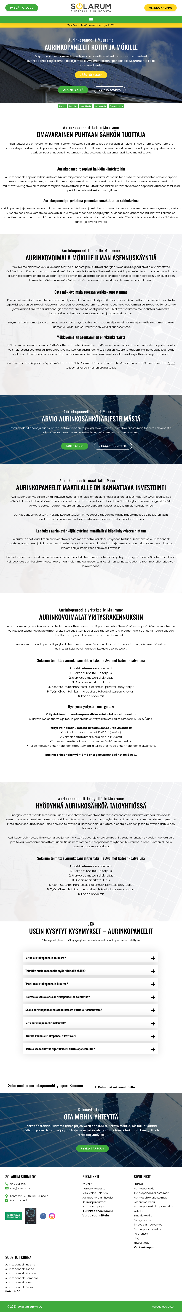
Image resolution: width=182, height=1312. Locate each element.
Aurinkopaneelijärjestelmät (151, 1193)
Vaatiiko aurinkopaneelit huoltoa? (47, 983)
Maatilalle (86, 106)
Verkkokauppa (144, 1247)
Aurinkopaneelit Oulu (18, 1282)
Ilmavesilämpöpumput (149, 1225)
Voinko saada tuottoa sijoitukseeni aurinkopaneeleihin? (61, 1049)
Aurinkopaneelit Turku (19, 1286)
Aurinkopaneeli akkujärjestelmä (154, 1207)
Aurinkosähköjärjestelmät (150, 1198)
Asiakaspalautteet (94, 1202)
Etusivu (138, 1185)
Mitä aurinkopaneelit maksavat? (46, 1023)
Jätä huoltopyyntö (94, 1207)
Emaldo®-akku (143, 1216)
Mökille (73, 106)
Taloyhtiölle (116, 106)
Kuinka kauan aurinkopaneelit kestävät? (51, 1036)
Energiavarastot (144, 1220)
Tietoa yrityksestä (93, 1189)
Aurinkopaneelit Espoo (19, 1268)
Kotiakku (139, 1211)
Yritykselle (100, 106)
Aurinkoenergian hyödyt (97, 1198)
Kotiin (62, 106)
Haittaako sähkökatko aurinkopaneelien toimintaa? (58, 997)
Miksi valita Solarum (95, 1193)
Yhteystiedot (142, 1242)
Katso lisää (13, 1291)
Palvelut (87, 1185)
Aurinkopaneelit (144, 1189)
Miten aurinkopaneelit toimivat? (46, 957)
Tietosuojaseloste (162, 1306)
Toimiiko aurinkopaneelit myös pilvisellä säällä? (56, 970)
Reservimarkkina (144, 1202)
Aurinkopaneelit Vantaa (20, 1273)
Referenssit (141, 1233)
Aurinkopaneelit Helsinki (20, 1264)
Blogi (137, 1238)
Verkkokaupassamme (115, 327)
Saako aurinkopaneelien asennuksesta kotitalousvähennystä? (65, 1010)
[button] (91, 19)
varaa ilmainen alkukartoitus (97, 367)
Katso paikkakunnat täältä (117, 1088)
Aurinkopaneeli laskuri (148, 1229)
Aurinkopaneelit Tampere (21, 1277)
